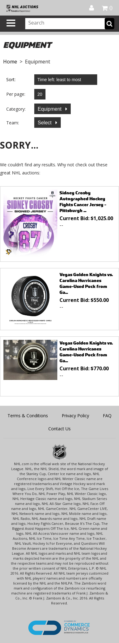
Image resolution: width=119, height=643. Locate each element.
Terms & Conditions (27, 416)
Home (10, 61)
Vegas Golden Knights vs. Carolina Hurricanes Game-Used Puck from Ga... (86, 283)
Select (45, 122)
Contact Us (59, 429)
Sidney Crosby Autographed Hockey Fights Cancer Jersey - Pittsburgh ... (83, 201)
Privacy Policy (75, 416)
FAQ (107, 416)
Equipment (50, 109)
